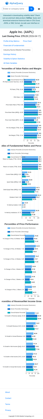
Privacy (8, 410)
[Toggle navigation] (39, 9)
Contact (8, 398)
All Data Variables (10, 63)
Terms (7, 404)
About (7, 392)
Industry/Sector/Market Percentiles (17, 50)
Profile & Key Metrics (11, 41)
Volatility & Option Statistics (14, 59)
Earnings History (9, 54)
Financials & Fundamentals (13, 46)
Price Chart (27, 41)
